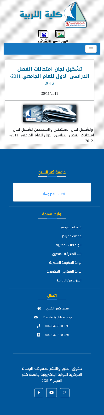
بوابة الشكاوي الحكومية (63, 271)
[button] (39, 392)
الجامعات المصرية (68, 245)
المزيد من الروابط (69, 280)
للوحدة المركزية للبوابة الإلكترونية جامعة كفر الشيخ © (52, 374)
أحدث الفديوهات (53, 194)
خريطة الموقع (71, 227)
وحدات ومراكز (71, 236)
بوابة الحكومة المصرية (65, 262)
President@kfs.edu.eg (53, 317)
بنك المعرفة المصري (66, 254)
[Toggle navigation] (91, 49)
